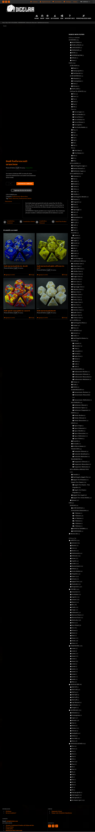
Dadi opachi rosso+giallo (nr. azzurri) (17, 311)
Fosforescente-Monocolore (31, 22)
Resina (29, 198)
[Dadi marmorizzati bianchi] (52, 293)
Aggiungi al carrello (25, 183)
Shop (7, 22)
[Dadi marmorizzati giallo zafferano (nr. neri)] (52, 248)
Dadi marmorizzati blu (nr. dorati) (16, 266)
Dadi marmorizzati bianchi (46, 311)
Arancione (15, 198)
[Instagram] (53, 826)
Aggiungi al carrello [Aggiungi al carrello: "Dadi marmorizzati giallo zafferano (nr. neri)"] (43, 275)
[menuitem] (75, 2)
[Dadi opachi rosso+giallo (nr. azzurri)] (19, 293)
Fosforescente (23, 198)
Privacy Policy (10, 827)
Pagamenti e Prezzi (57, 811)
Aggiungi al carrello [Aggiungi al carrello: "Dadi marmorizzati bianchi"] (43, 317)
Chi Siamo (8, 811)
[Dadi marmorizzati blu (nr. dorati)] (19, 248)
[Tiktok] (56, 826)
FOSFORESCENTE (21, 22)
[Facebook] (49, 826)
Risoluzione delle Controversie (14, 830)
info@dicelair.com (12, 821)
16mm (10, 198)
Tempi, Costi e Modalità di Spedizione (62, 813)
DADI (9, 22)
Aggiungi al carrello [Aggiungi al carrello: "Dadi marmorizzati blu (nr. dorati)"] (10, 275)
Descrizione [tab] (8, 201)
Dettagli (32, 275)
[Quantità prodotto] (10, 183)
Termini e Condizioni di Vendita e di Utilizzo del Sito (20, 825)
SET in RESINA (14, 22)
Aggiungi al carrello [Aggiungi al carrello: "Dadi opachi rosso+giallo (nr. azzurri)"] (10, 317)
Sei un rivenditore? (11, 813)
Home (3, 22)
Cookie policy (9, 829)
